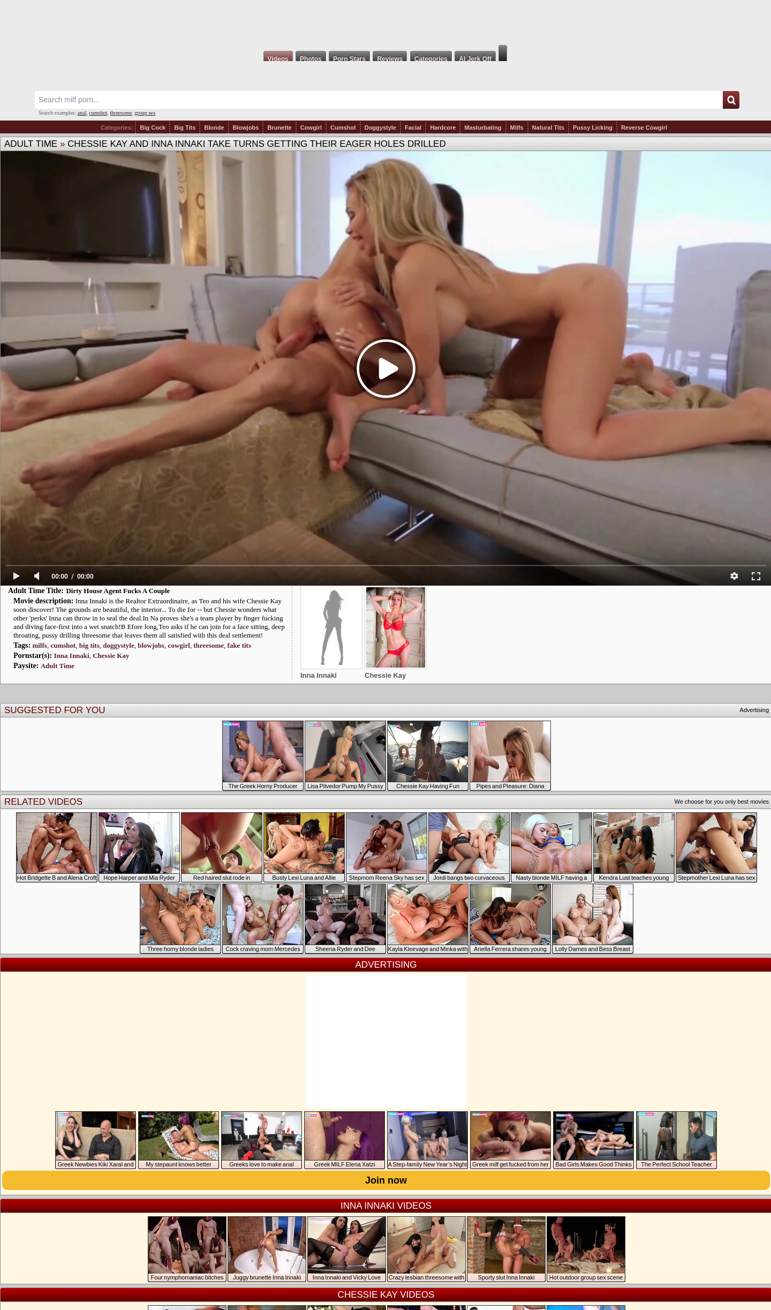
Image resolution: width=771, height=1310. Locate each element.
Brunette (279, 127)
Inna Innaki (71, 656)
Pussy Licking (593, 127)
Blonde (214, 127)
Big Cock (152, 127)
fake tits (239, 645)
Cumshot (343, 127)
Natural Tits (548, 127)
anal (82, 113)
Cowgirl (311, 127)
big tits (89, 645)
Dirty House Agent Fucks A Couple (118, 591)
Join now (386, 1180)
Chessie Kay (111, 656)
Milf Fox (385, 22)
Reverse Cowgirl (644, 127)
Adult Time (30, 144)
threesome (121, 113)
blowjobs (151, 645)
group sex (144, 113)
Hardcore (443, 127)
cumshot (98, 113)
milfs (39, 645)
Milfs (517, 127)
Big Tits (184, 127)
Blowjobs (246, 127)
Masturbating (482, 127)
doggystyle (118, 645)
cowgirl (179, 645)
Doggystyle (380, 127)
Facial (413, 127)
